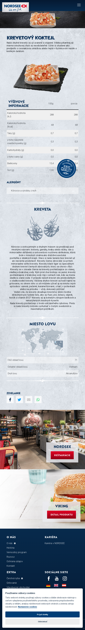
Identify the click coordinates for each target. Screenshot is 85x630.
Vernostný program (17, 552)
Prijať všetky (42, 614)
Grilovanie (12, 583)
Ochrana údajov (15, 561)
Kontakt (11, 566)
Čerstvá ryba (13, 578)
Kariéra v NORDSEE (55, 543)
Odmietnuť (42, 622)
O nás (10, 543)
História (11, 547)
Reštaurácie (62, 455)
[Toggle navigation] (79, 5)
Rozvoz (11, 556)
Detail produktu (61, 514)
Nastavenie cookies (27, 607)
